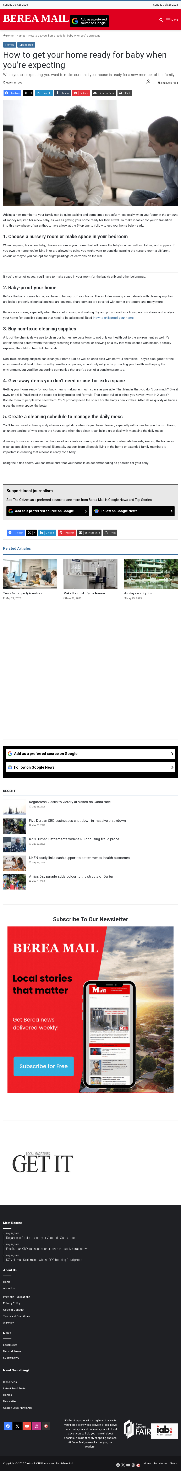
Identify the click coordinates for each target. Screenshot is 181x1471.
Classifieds (10, 1382)
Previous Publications (16, 1296)
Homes (21, 35)
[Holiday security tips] (151, 574)
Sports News (11, 1357)
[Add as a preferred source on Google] (89, 21)
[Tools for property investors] (30, 574)
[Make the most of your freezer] (91, 574)
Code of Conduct (13, 1309)
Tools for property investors (22, 593)
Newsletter (10, 1401)
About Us (9, 1288)
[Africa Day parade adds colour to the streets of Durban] (14, 882)
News (173, 1463)
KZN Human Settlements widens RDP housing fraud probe (74, 839)
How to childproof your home (113, 318)
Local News (10, 1344)
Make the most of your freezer (84, 593)
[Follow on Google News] (133, 511)
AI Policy (8, 1322)
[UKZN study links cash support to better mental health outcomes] (14, 863)
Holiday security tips (138, 593)
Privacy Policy (11, 1303)
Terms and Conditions (16, 1316)
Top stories (160, 1463)
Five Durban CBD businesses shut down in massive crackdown (77, 820)
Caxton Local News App (18, 1407)
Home (8, 35)
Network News (12, 1351)
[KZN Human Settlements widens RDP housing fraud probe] (14, 845)
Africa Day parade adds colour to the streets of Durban (72, 876)
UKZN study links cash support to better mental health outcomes (79, 858)
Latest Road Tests (14, 1388)
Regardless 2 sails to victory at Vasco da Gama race (70, 802)
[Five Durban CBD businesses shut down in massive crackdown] (14, 826)
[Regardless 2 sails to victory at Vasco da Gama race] (14, 807)
